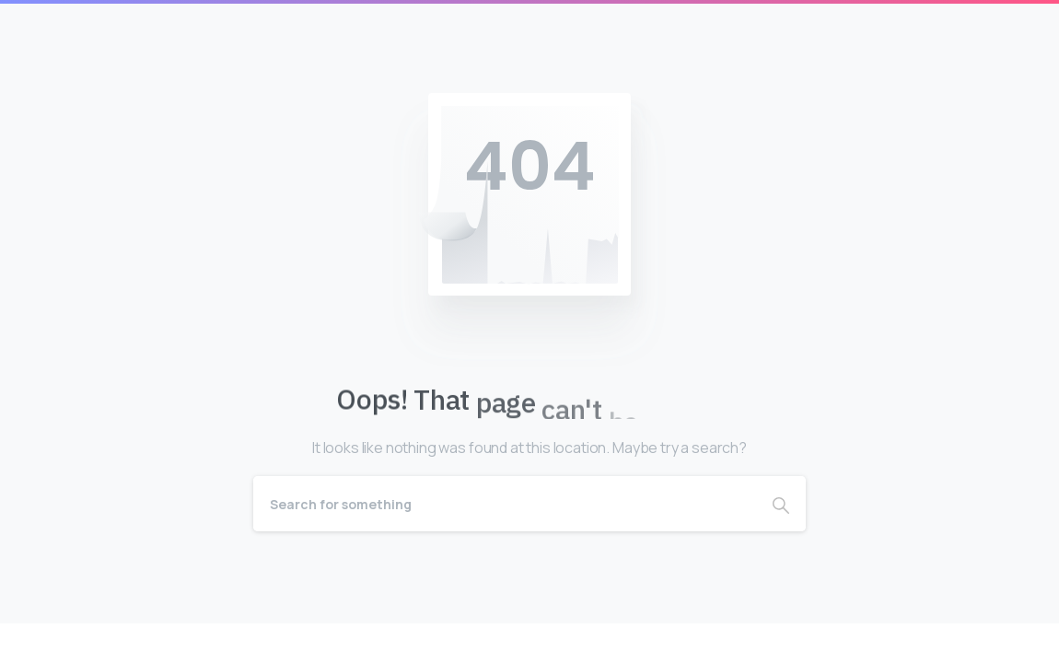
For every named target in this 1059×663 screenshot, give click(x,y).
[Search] (504, 503)
